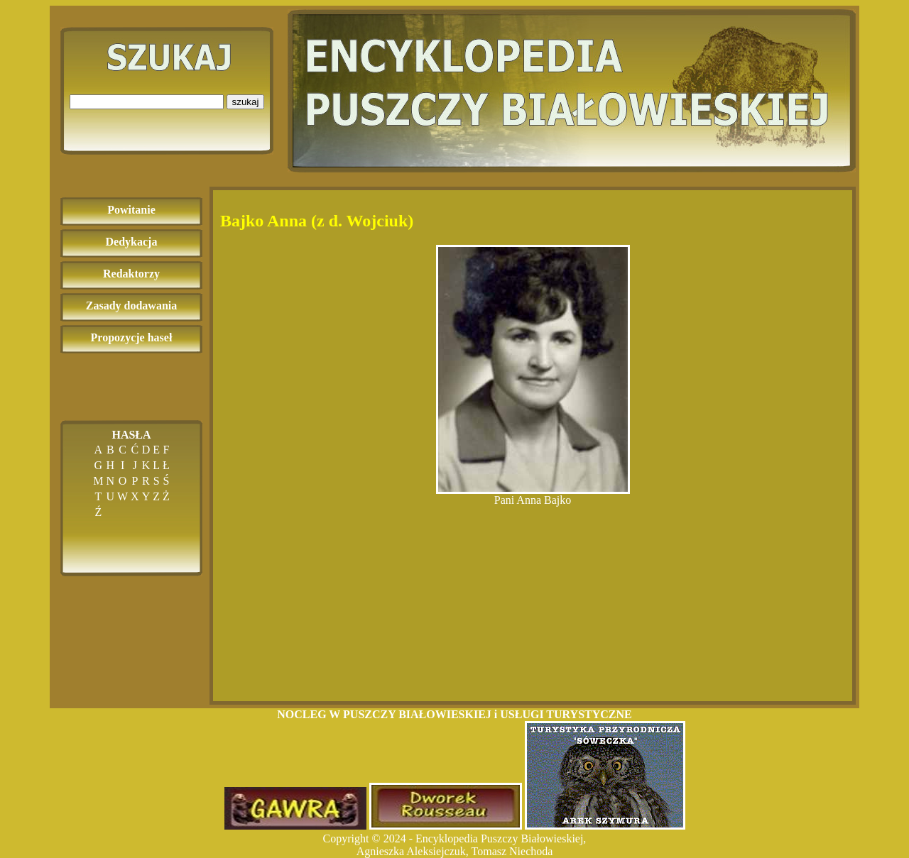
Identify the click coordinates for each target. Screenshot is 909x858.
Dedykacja (132, 242)
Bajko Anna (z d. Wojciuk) (316, 220)
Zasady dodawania (132, 305)
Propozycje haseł (132, 337)
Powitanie (131, 210)
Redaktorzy (131, 274)
